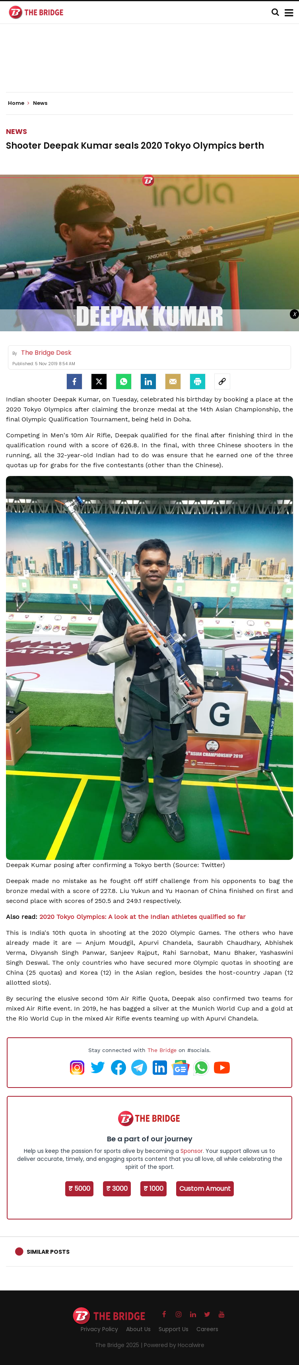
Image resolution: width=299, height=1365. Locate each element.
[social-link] (222, 381)
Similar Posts (48, 1252)
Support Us (173, 1329)
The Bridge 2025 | (119, 1345)
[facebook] (74, 381)
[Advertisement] (150, 68)
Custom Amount (205, 1188)
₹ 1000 (153, 1188)
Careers (207, 1329)
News (16, 131)
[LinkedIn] (148, 381)
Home (18, 103)
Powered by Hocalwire (174, 1345)
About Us (138, 1329)
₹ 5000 (79, 1188)
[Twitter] (99, 381)
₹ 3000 (117, 1188)
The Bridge (162, 1050)
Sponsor (192, 1151)
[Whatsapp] (124, 381)
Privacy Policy (99, 1329)
